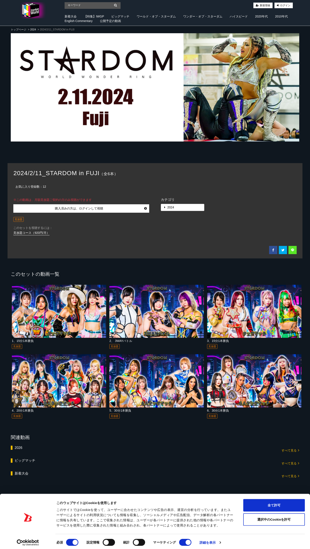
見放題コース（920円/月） (31, 232)
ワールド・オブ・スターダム (156, 16)
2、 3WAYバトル (120, 341)
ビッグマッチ (120, 16)
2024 (33, 29)
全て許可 (274, 503)
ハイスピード (239, 16)
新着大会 (71, 16)
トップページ (18, 29)
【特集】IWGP (94, 16)
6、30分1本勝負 (218, 410)
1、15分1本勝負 (23, 341)
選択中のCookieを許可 (274, 517)
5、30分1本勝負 (120, 410)
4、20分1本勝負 (23, 410)
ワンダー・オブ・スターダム (202, 16)
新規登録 (265, 5)
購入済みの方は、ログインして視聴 (101, 208)
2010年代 (281, 16)
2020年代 (261, 16)
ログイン (285, 5)
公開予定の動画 (110, 21)
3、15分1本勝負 (218, 341)
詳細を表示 (208, 540)
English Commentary (79, 21)
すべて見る (290, 450)
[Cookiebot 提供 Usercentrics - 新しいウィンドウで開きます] (28, 540)
